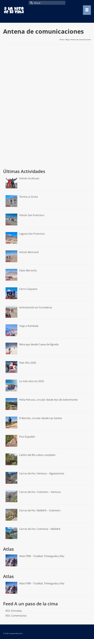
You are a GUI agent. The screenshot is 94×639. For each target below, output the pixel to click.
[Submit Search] (31, 3)
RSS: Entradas (14, 610)
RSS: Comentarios (16, 615)
